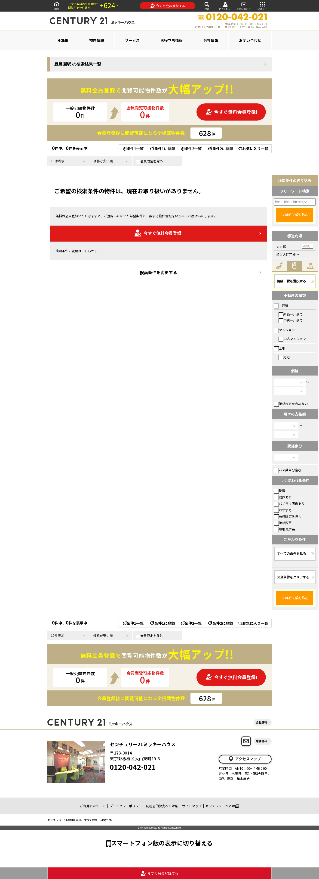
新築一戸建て (291, 314)
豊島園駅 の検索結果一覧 (77, 64)
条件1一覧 (133, 148)
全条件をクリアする (293, 577)
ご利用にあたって (93, 806)
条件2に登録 (220, 148)
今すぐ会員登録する (167, 5)
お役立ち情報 (171, 40)
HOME (56, 6)
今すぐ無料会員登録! (232, 112)
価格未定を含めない (291, 403)
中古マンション (292, 338)
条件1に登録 (162, 148)
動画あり (283, 497)
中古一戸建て (291, 320)
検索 (207, 5)
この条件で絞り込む (293, 215)
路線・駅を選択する (291, 281)
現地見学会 (284, 529)
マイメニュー (225, 6)
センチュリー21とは (222, 806)
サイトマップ (192, 806)
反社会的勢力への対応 (162, 806)
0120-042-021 (133, 767)
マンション (284, 330)
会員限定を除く (287, 516)
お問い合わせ (244, 5)
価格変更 (283, 522)
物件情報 (96, 40)
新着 (279, 490)
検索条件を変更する (158, 272)
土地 (279, 348)
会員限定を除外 (149, 161)
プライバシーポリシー (126, 806)
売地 (284, 357)
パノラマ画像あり (289, 503)
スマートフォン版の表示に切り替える (162, 843)
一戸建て (283, 305)
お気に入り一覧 (253, 148)
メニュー (262, 5)
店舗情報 (261, 741)
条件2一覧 (191, 148)
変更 (307, 246)
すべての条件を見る (291, 553)
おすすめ (283, 510)
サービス (132, 40)
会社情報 (210, 40)
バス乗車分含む (287, 470)
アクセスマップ (244, 759)
